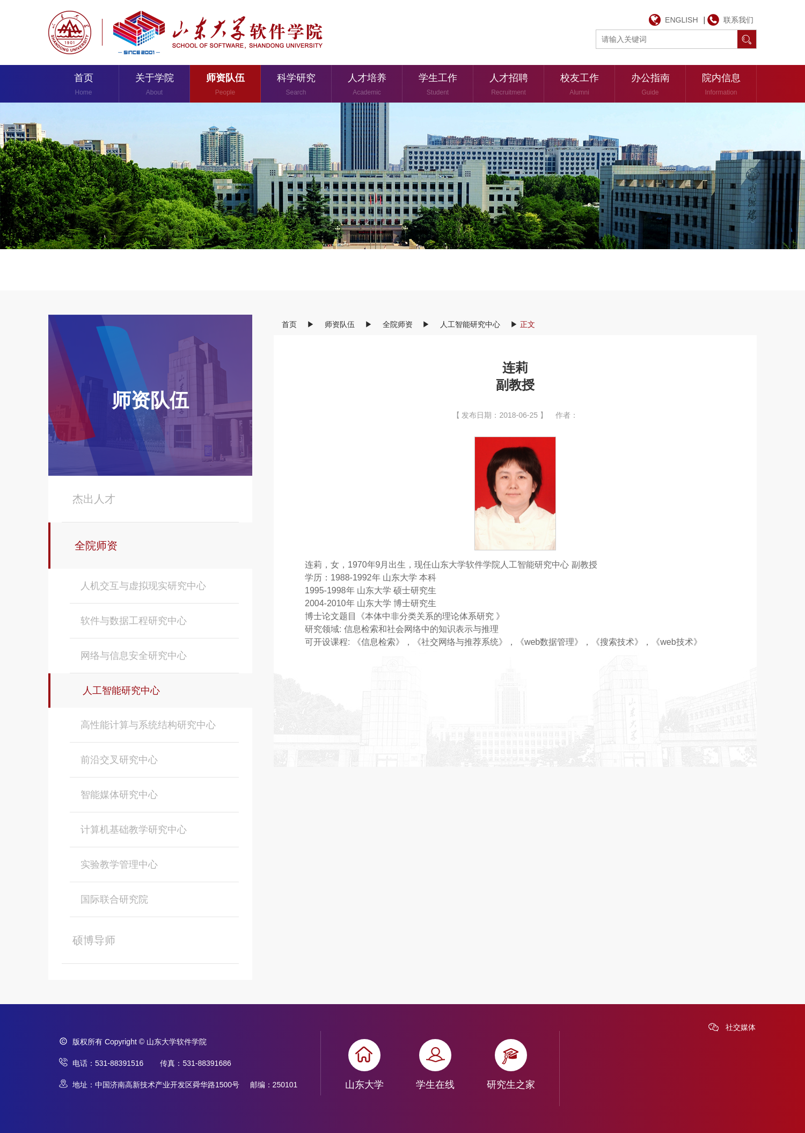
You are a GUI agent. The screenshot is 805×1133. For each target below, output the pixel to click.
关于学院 (154, 86)
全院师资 (96, 545)
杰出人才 (93, 499)
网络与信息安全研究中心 (133, 655)
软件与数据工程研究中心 (133, 620)
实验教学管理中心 (119, 864)
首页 (83, 86)
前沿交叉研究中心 (119, 759)
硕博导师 (93, 940)
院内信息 (721, 86)
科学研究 (296, 86)
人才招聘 (508, 86)
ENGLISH (681, 20)
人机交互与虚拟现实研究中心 (143, 585)
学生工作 (437, 86)
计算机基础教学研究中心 (133, 829)
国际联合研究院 (114, 899)
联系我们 (738, 20)
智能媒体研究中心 (119, 794)
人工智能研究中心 (121, 690)
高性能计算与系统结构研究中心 (148, 725)
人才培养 (367, 86)
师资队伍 (225, 86)
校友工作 (579, 86)
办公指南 (650, 86)
